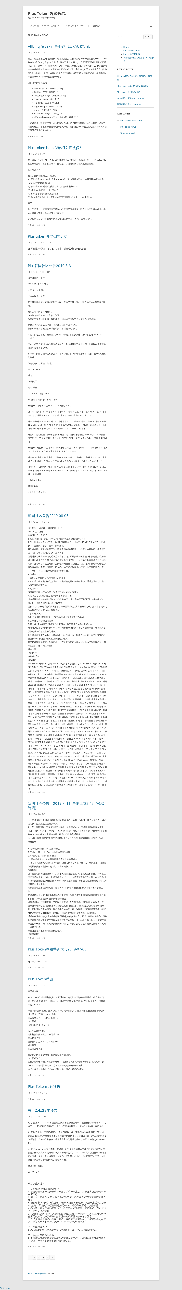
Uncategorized (37, 136)
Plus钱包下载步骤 (131, 54)
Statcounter (5, 1288)
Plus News (94, 26)
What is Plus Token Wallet (44, 26)
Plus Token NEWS (132, 50)
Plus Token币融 (40, 979)
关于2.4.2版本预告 (42, 1110)
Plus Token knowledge (131, 120)
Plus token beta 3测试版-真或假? (54, 147)
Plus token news (37, 225)
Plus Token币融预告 (44, 1086)
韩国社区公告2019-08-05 (48, 515)
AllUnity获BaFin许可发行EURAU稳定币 (59, 46)
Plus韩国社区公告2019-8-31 (50, 265)
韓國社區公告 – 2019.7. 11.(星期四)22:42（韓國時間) (66, 805)
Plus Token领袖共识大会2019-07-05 (57, 949)
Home (126, 47)
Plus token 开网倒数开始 (48, 236)
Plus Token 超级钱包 (46, 13)
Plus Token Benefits (73, 26)
